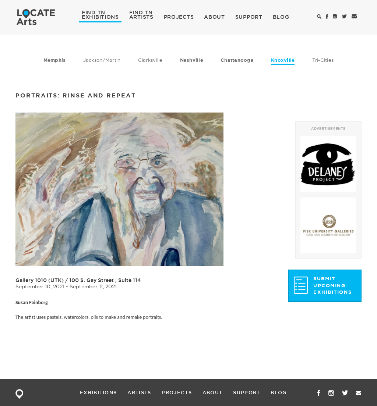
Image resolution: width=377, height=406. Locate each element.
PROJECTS (179, 17)
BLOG (281, 17)
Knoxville (283, 60)
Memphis (54, 60)
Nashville (191, 60)
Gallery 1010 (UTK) (39, 280)
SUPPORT (249, 17)
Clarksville (150, 60)
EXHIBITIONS (100, 16)
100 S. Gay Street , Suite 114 (105, 280)
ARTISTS (141, 16)
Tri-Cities (323, 60)
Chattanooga (237, 60)
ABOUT (214, 17)
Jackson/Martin (102, 60)
